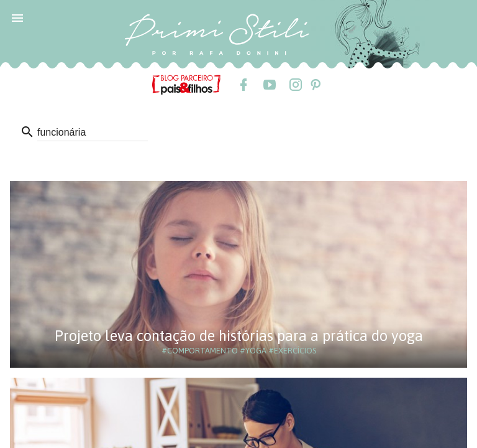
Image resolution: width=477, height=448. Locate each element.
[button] (17, 17)
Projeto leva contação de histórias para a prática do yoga (239, 335)
